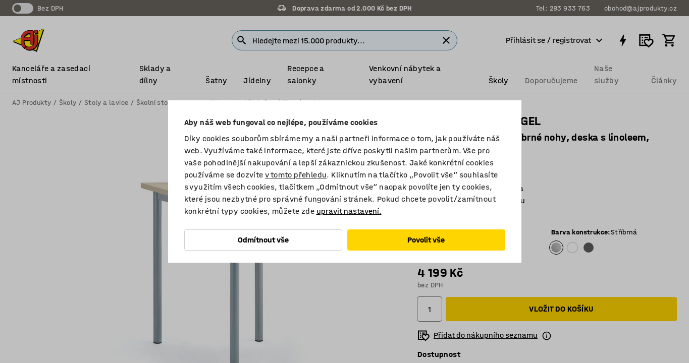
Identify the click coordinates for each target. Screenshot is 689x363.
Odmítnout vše (263, 240)
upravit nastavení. (349, 211)
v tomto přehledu (296, 174)
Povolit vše (426, 240)
